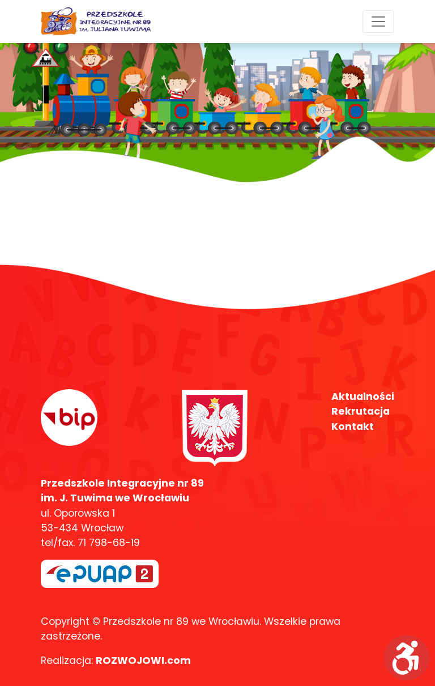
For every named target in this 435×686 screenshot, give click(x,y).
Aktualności (362, 396)
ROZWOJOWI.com (143, 660)
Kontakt (352, 426)
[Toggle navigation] (378, 21)
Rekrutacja (360, 411)
